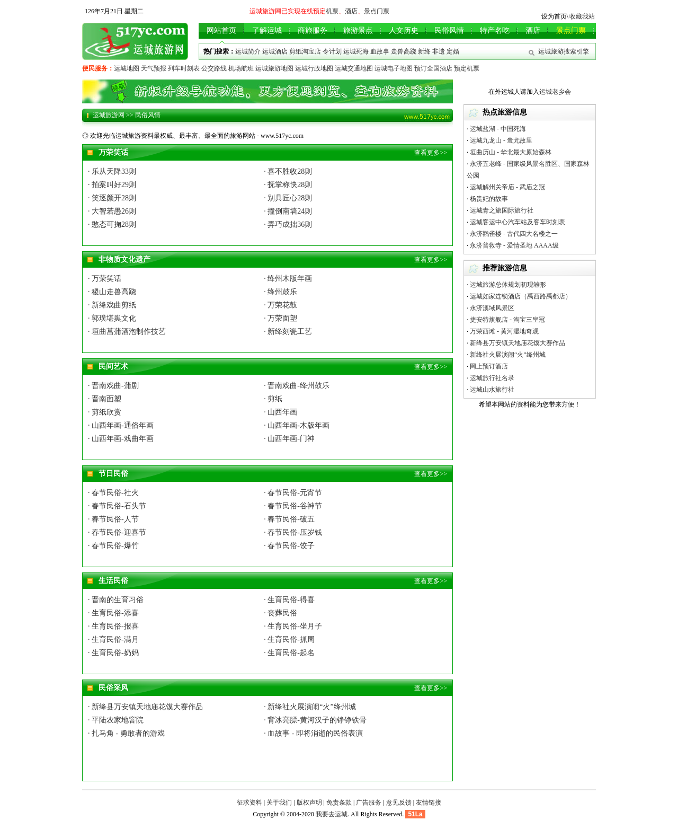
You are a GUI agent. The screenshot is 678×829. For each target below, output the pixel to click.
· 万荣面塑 (280, 318)
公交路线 (214, 68)
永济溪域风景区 (492, 308)
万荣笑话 (113, 152)
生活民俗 (113, 581)
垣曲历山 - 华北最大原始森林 (510, 152)
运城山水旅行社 (492, 389)
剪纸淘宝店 (305, 51)
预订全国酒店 (433, 68)
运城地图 (126, 68)
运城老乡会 (555, 91)
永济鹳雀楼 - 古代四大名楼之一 (514, 233)
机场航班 (241, 68)
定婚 (453, 51)
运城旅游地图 (274, 68)
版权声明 (309, 802)
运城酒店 (275, 51)
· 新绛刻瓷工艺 (288, 332)
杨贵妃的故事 (489, 198)
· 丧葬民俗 (280, 613)
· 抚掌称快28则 (288, 185)
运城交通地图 (354, 68)
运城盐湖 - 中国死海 (498, 129)
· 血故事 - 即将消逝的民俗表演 (313, 733)
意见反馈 (399, 802)
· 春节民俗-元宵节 (293, 493)
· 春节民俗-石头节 (117, 506)
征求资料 (249, 802)
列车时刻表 (184, 68)
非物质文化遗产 (124, 259)
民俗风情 (147, 115)
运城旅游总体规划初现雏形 (508, 284)
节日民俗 (113, 474)
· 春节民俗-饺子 (289, 546)
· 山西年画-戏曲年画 (121, 439)
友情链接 (428, 802)
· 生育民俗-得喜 (289, 600)
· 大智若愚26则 (112, 211)
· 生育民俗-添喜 (113, 613)
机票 (332, 11)
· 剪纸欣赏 (104, 412)
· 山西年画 (280, 412)
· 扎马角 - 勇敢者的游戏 (126, 733)
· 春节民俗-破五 (289, 519)
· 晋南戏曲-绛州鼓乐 (296, 386)
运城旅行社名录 (492, 378)
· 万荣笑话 (104, 279)
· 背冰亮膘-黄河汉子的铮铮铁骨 (315, 720)
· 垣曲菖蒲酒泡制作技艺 (127, 332)
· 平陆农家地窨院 (116, 720)
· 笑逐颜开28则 (112, 198)
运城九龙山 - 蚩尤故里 (501, 140)
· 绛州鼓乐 (280, 292)
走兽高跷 (403, 51)
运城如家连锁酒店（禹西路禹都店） (521, 296)
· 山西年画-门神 (289, 439)
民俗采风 (113, 688)
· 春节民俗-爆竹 (113, 546)
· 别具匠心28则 (288, 198)
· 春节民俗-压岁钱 (293, 532)
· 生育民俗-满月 (113, 639)
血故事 (379, 51)
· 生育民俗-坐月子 (293, 626)
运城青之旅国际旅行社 (501, 210)
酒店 (351, 11)
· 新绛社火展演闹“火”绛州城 (309, 707)
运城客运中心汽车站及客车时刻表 (517, 222)
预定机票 (466, 68)
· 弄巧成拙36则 (288, 224)
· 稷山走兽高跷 (112, 292)
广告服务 (368, 802)
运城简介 (248, 51)
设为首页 (554, 16)
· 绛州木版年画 (288, 279)
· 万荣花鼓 (280, 305)
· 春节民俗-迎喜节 (117, 532)
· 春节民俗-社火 (113, 493)
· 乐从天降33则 (112, 171)
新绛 (424, 51)
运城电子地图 (393, 68)
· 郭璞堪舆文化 (112, 318)
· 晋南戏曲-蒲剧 (113, 386)
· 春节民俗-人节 (113, 519)
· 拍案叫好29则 (112, 185)
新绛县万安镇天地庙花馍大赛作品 (517, 343)
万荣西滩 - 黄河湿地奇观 (504, 331)
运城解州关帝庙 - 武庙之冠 (507, 187)
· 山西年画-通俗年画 (121, 425)
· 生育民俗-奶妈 (113, 653)
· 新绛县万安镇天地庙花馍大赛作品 (145, 707)
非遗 (438, 51)
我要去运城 (331, 814)
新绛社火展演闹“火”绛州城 (508, 354)
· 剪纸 (273, 399)
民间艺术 (113, 367)
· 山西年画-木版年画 (296, 425)
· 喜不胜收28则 (288, 171)
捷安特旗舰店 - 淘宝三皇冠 (507, 319)
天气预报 (153, 68)
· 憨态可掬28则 (112, 224)
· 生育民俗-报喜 (113, 626)
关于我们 (279, 802)
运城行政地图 (314, 68)
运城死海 (356, 51)
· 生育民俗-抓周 (289, 639)
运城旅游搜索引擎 (563, 51)
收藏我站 (582, 16)
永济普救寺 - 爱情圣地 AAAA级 (514, 245)
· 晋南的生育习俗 (116, 600)
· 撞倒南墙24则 (288, 211)
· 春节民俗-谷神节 (293, 506)
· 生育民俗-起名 (289, 653)
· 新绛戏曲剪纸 (112, 305)
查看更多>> (430, 152)
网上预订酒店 (489, 366)
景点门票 (376, 11)
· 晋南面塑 (104, 399)
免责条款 (339, 802)
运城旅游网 (108, 115)
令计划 (332, 51)
